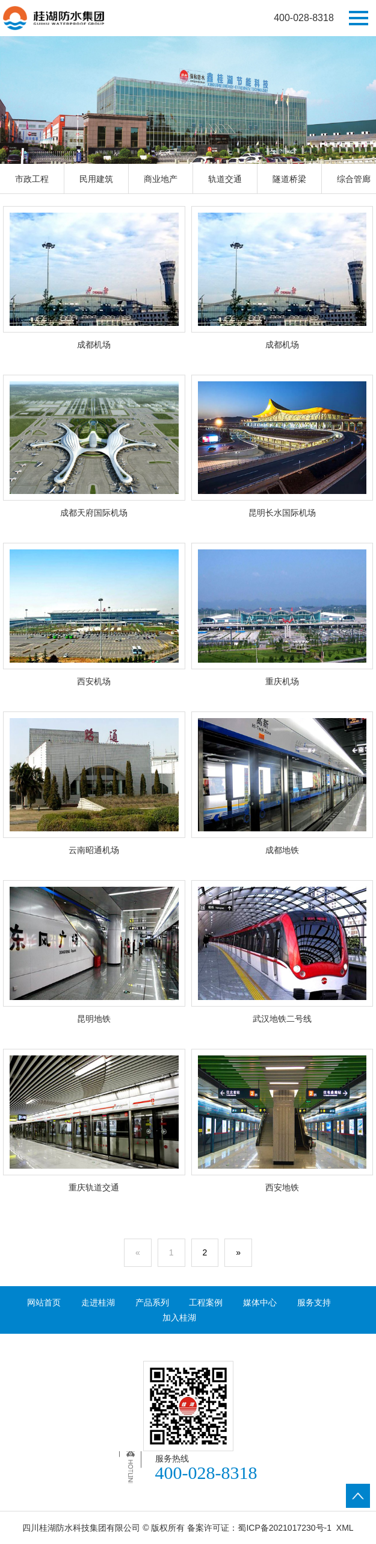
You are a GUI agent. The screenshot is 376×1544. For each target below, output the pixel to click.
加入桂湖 (179, 1317)
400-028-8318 (304, 18)
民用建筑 (96, 179)
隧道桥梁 (289, 179)
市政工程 (32, 179)
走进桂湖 (98, 1302)
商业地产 (160, 179)
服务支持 (314, 1302)
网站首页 (44, 1302)
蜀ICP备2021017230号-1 (284, 1528)
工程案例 (206, 1302)
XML (345, 1528)
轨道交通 (225, 179)
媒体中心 (260, 1302)
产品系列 (152, 1302)
